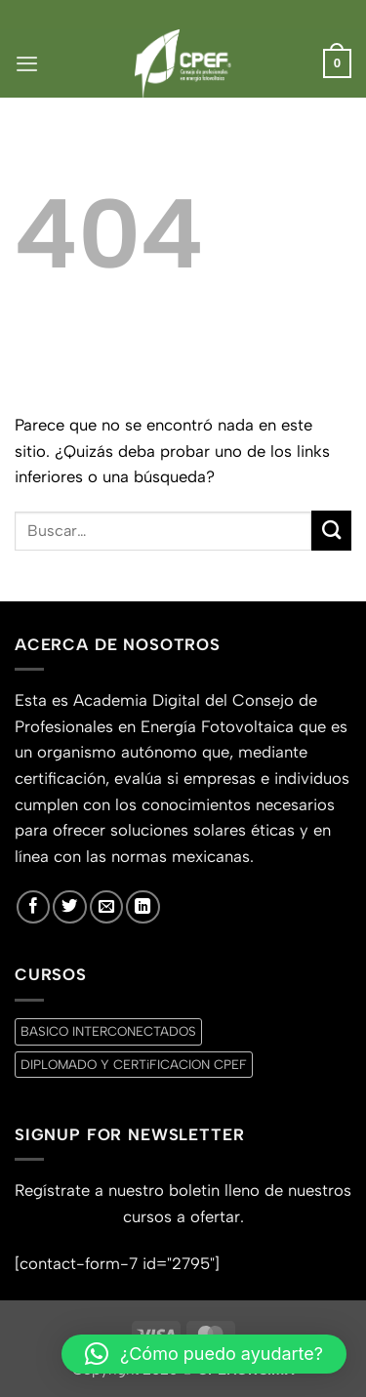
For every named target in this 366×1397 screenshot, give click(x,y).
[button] (27, 63)
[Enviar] (331, 531)
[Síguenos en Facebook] (33, 907)
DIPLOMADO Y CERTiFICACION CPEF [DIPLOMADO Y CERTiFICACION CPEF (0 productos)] (133, 1064)
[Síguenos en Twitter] (69, 907)
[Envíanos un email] (106, 907)
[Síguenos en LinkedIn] (142, 907)
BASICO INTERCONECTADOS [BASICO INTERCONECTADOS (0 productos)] (108, 1031)
